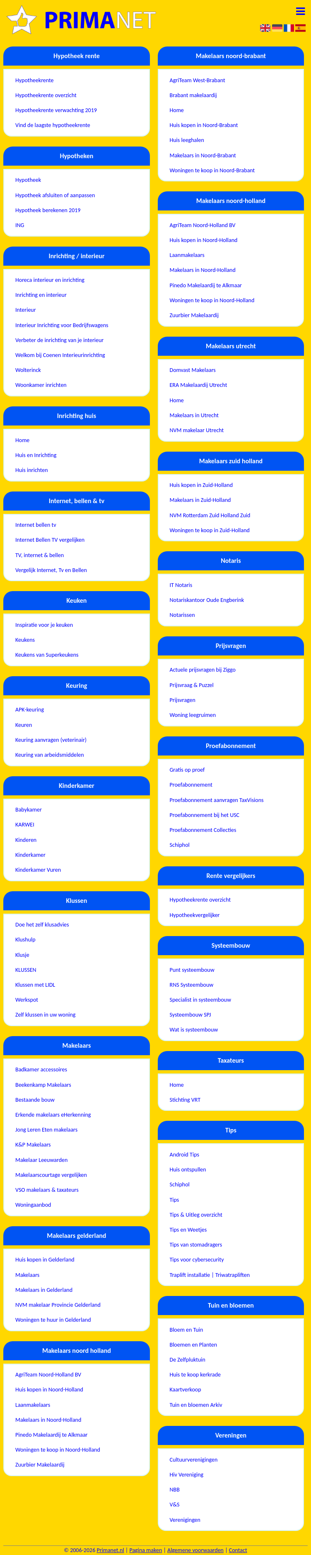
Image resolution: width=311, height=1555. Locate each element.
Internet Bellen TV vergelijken (49, 539)
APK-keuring (29, 709)
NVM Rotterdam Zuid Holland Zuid (210, 515)
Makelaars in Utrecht (194, 415)
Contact (238, 1550)
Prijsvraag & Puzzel (192, 685)
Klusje (22, 954)
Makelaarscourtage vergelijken (51, 1174)
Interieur (25, 309)
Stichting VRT (185, 1099)
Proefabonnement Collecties (203, 830)
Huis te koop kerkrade (195, 1374)
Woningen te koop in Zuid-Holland (210, 530)
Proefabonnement (191, 784)
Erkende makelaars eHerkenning (53, 1114)
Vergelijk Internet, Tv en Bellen (51, 570)
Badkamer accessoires (41, 1069)
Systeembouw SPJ (190, 1014)
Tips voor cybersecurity (197, 1259)
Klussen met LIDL (35, 984)
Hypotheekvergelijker (195, 915)
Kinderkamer (30, 854)
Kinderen (25, 840)
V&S (175, 1504)
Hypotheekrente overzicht (46, 95)
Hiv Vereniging (187, 1474)
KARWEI (24, 824)
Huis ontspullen (188, 1169)
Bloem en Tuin (186, 1329)
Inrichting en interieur (41, 294)
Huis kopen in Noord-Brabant (204, 125)
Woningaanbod (33, 1204)
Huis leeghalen (187, 140)
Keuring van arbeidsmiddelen (49, 754)
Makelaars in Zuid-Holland (200, 500)
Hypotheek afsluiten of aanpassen (55, 195)
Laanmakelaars (32, 1404)
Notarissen (182, 615)
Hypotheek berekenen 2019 (47, 210)
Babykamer (28, 809)
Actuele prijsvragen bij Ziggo (203, 669)
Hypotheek (28, 179)
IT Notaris (181, 585)
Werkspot (26, 999)
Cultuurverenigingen (194, 1459)
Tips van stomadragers (196, 1244)
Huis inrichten (31, 470)
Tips (174, 1199)
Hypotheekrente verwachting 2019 (56, 110)
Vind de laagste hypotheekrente (52, 125)
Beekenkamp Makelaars (43, 1084)
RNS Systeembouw (192, 984)
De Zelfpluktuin (187, 1359)
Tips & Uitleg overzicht (196, 1214)
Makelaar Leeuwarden (41, 1160)
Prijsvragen (182, 700)
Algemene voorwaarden (195, 1550)
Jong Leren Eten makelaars (46, 1129)
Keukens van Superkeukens (47, 654)
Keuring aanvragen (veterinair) (51, 739)
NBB (175, 1489)
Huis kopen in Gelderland (45, 1259)
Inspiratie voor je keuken (44, 624)
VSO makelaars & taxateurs (47, 1189)
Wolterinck (28, 370)
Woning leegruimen (193, 715)
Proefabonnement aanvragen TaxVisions (217, 800)
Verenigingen (185, 1519)
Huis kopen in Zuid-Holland (201, 485)
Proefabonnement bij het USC (205, 815)
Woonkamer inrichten (41, 385)
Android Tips (184, 1154)
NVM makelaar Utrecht (197, 430)
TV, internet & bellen (39, 555)
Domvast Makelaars (193, 370)
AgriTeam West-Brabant (197, 80)
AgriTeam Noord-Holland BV (48, 1374)
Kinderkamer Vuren (38, 869)
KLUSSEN (25, 969)
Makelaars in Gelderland (43, 1289)
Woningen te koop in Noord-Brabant (212, 170)
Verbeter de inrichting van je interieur (59, 340)
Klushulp (25, 939)
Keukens (25, 639)
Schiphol (180, 844)
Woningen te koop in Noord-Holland (57, 1449)
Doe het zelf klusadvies (42, 924)
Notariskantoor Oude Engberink (207, 600)
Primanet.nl (110, 1550)
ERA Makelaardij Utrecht (198, 385)
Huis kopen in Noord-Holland (49, 1389)
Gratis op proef (187, 769)
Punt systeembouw (192, 969)
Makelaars (27, 1275)
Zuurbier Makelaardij (40, 1464)
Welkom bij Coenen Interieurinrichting (60, 355)
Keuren (23, 725)
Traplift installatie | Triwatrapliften (210, 1275)
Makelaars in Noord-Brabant (203, 155)
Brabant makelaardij (193, 95)
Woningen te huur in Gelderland (53, 1319)
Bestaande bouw (35, 1099)
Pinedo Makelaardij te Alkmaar (51, 1434)
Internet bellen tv (35, 524)
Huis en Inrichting (35, 455)
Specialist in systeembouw (200, 999)
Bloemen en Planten (193, 1344)
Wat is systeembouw (194, 1029)
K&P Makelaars (33, 1144)
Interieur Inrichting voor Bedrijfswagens (61, 325)
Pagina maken (145, 1550)
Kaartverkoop (185, 1389)
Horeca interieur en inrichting (49, 280)
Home (22, 440)
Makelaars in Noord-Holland (48, 1419)
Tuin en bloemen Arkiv (196, 1404)
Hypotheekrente (34, 80)
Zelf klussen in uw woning (45, 1014)
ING (19, 225)
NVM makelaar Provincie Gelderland (58, 1304)
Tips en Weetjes (188, 1229)
